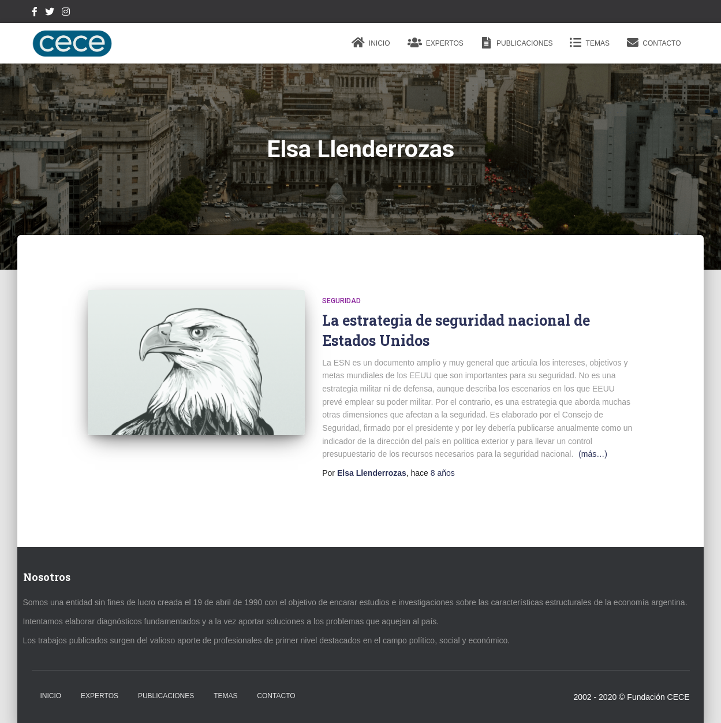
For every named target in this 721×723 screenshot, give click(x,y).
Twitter (49, 13)
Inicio (371, 43)
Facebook (35, 13)
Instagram (66, 13)
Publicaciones (517, 43)
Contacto (654, 43)
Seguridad (341, 301)
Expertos (436, 43)
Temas (589, 43)
